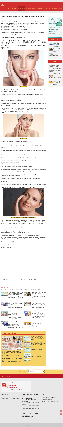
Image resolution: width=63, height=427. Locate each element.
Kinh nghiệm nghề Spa (31, 8)
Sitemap (60, 1)
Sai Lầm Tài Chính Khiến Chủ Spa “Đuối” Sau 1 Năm (39, 293)
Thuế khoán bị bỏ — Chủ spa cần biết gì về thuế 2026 (39, 312)
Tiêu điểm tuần (55, 61)
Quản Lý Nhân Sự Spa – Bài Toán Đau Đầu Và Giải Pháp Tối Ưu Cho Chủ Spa (37, 355)
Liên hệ (30, 374)
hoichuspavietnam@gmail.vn (14, 387)
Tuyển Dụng (55, 1)
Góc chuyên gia (21, 8)
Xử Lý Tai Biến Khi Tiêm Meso (39, 322)
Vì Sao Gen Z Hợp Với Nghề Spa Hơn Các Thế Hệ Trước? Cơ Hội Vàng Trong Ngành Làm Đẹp (11, 352)
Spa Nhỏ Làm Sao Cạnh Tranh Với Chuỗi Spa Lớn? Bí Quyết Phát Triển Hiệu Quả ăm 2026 (38, 338)
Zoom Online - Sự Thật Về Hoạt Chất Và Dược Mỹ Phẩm (57, 83)
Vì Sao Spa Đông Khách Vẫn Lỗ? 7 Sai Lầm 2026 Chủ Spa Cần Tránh (15, 303)
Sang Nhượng (54, 8)
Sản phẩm (60, 8)
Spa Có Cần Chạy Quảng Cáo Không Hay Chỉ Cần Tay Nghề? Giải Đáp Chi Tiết (38, 343)
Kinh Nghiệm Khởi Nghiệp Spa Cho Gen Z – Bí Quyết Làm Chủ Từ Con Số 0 (14, 323)
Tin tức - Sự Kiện (13, 8)
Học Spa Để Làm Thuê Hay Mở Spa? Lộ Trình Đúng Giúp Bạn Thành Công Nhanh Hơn (15, 293)
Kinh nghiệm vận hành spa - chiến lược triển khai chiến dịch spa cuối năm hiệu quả (38, 303)
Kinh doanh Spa (40, 8)
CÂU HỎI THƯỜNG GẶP (13, 385)
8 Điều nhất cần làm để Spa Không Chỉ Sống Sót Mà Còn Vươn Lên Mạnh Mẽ (15, 313)
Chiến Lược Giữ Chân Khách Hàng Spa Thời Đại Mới (38, 349)
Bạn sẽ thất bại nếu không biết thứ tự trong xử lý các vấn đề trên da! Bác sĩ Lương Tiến (20, 279)
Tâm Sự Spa (47, 8)
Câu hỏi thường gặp (6, 376)
